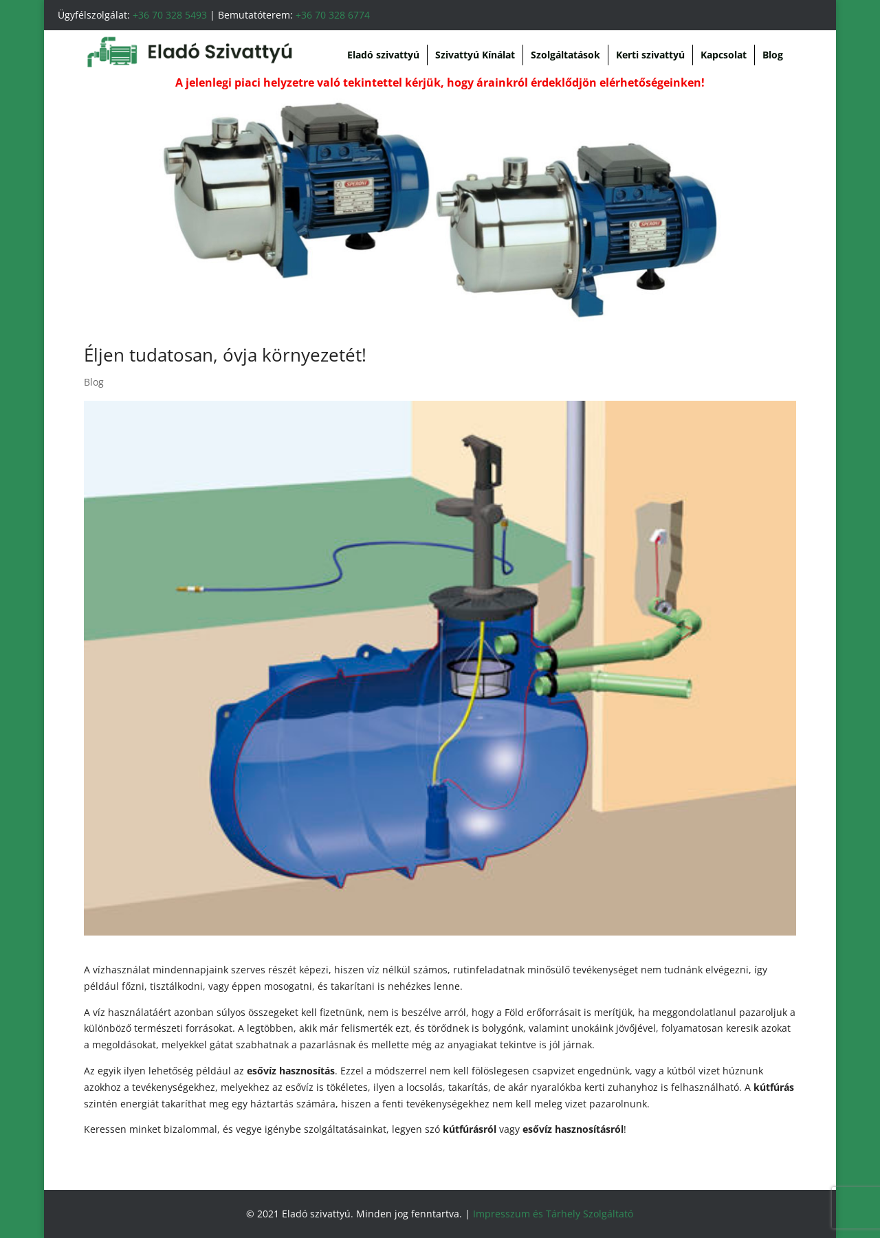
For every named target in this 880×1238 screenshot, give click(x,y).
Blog (772, 54)
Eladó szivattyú (383, 54)
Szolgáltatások (565, 54)
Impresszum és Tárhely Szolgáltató (553, 1213)
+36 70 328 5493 (170, 14)
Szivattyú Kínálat (475, 54)
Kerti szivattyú (650, 54)
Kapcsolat (724, 54)
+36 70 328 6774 (333, 14)
